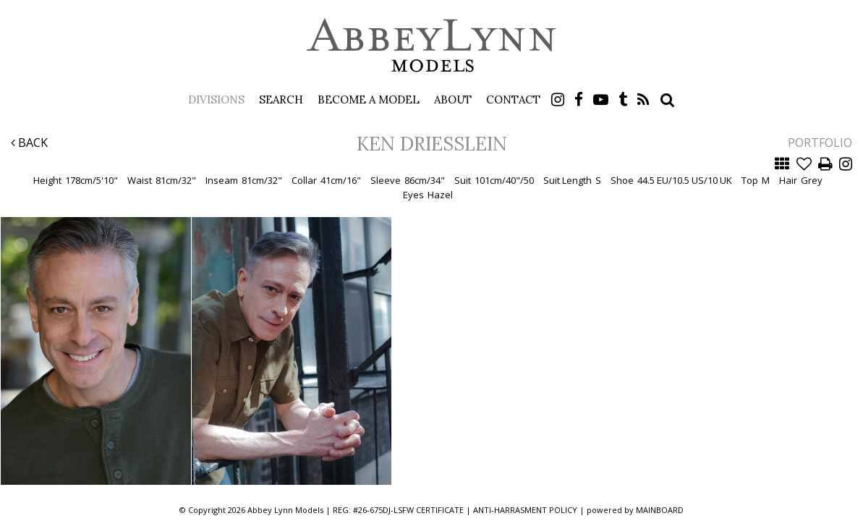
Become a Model (369, 99)
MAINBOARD (660, 509)
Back (29, 143)
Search (281, 99)
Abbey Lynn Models (431, 45)
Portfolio (820, 143)
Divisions (216, 99)
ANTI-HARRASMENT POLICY (525, 509)
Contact (513, 99)
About (453, 99)
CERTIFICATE (440, 509)
